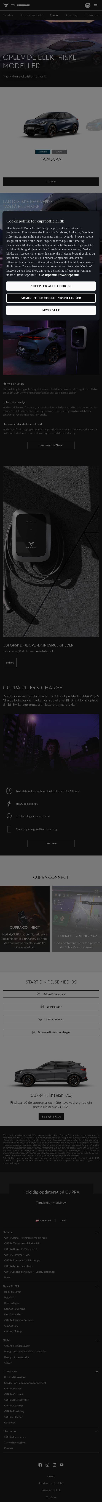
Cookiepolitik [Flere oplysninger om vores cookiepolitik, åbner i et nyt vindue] (48, 274)
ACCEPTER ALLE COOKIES (51, 285)
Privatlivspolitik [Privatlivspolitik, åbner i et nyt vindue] (68, 274)
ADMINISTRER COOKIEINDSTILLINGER (51, 298)
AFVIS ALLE (51, 310)
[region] (50, 266)
